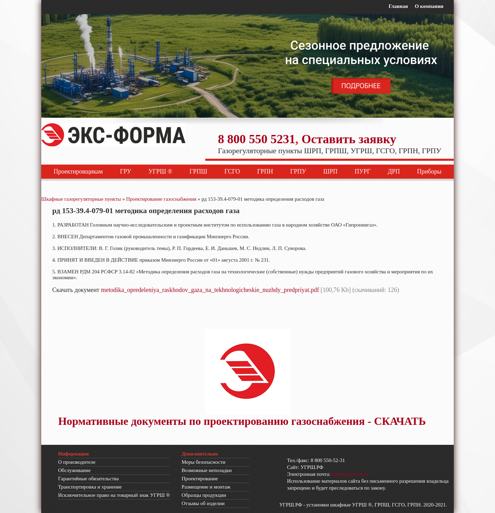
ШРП (330, 171)
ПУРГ (363, 171)
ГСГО (232, 171)
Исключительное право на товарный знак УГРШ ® (114, 495)
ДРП (394, 171)
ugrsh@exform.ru (350, 474)
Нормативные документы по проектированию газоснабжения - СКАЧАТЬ (242, 421)
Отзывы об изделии (203, 503)
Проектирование (200, 478)
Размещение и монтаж (206, 487)
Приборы (429, 171)
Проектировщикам (78, 171)
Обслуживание (74, 470)
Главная (398, 6)
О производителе (77, 462)
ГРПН (265, 171)
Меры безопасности (203, 462)
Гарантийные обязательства (88, 478)
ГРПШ (198, 171)
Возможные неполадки (207, 470)
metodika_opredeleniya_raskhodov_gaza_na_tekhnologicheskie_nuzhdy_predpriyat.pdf (210, 289)
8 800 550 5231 (256, 139)
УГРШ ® (160, 171)
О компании (429, 6)
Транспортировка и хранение (90, 487)
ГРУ (125, 171)
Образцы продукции (204, 495)
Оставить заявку (348, 139)
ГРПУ (298, 171)
